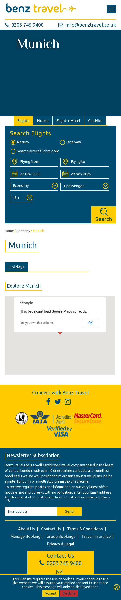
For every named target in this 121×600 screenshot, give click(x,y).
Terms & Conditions (85, 529)
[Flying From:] (34, 162)
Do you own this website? (37, 323)
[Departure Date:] (34, 174)
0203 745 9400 (24, 25)
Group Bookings (60, 536)
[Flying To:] (84, 162)
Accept (51, 593)
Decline (69, 593)
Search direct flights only (34, 151)
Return (19, 142)
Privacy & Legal (60, 544)
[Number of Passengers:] (84, 187)
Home (9, 231)
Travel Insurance (96, 536)
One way (70, 142)
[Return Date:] (84, 174)
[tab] (23, 120)
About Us (26, 529)
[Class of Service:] (34, 186)
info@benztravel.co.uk (87, 25)
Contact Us (51, 529)
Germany (23, 231)
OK (90, 323)
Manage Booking (25, 536)
